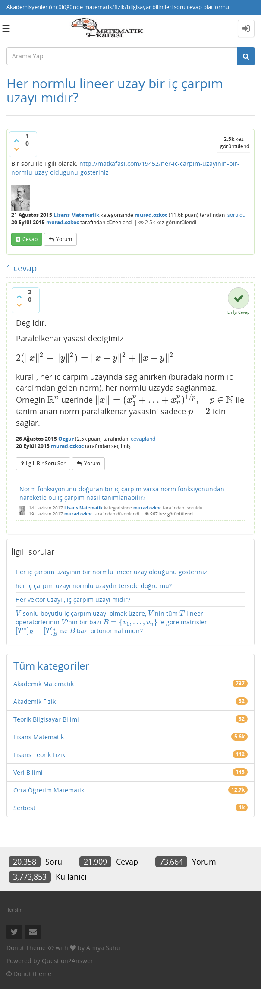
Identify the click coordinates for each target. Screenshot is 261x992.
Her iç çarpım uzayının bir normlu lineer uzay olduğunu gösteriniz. (112, 572)
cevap (30, 239)
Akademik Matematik (43, 684)
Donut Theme (26, 948)
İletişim (14, 909)
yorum (64, 239)
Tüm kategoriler (51, 665)
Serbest (24, 808)
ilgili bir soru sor (46, 463)
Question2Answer (67, 961)
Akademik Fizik (34, 701)
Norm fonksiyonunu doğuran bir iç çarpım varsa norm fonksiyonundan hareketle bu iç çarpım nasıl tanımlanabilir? (121, 493)
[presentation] (94, 358)
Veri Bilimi (28, 772)
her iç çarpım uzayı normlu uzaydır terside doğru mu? (94, 586)
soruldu (236, 215)
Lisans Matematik (76, 215)
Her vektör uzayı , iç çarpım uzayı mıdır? (73, 599)
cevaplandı (144, 438)
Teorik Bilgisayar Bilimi (46, 719)
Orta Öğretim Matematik (48, 790)
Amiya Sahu (103, 948)
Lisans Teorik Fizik (39, 754)
